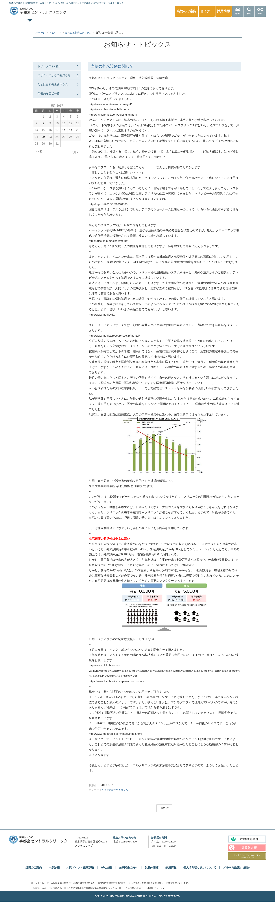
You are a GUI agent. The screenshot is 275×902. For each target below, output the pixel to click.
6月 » (74, 159)
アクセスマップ (84, 846)
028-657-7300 (129, 841)
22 (43, 144)
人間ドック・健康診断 (118, 23)
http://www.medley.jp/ (102, 314)
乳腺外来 (156, 23)
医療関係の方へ (233, 23)
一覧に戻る (164, 808)
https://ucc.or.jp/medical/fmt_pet (109, 240)
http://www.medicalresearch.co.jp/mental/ (115, 335)
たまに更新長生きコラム (116, 789)
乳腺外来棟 (152, 867)
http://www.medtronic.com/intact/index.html (116, 733)
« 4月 (39, 158)
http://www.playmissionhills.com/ (110, 109)
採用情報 (172, 867)
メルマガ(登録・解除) (241, 867)
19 (70, 137)
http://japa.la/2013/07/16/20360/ (109, 204)
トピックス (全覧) (50, 66)
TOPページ (41, 23)
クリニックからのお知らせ (55, 78)
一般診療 (79, 23)
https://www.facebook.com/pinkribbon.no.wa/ (118, 681)
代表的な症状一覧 (50, 100)
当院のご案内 (28, 867)
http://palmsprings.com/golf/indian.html (114, 114)
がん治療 (105, 867)
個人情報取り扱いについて (202, 867)
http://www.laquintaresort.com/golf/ (111, 104)
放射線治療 (195, 23)
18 (64, 137)
